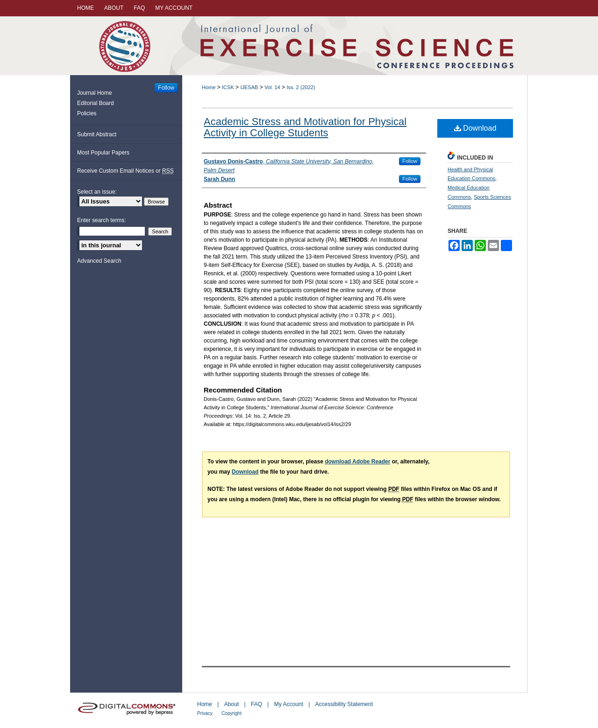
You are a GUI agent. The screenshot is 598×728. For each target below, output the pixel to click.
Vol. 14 (272, 87)
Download (475, 128)
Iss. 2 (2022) (300, 87)
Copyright (231, 713)
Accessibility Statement (344, 704)
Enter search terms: (101, 220)
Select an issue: (97, 192)
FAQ (256, 704)
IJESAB (249, 87)
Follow (409, 161)
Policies (86, 113)
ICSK (228, 87)
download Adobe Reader (357, 461)
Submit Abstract (96, 134)
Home (208, 87)
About (231, 704)
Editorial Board (95, 103)
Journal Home (94, 93)
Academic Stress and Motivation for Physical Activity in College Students (305, 127)
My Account (288, 704)
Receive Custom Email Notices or (125, 171)
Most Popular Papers (103, 152)
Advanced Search (99, 261)
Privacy (205, 713)
